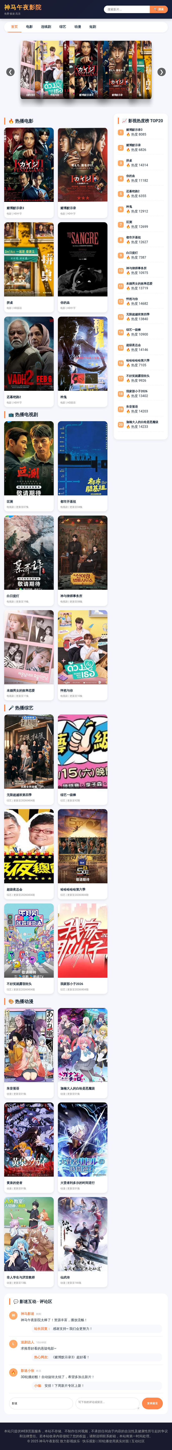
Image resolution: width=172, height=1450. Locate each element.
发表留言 (152, 1403)
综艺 (62, 27)
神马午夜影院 (23, 7)
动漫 (77, 27)
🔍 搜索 (159, 9)
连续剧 (46, 27)
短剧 (92, 27)
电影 (29, 27)
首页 (14, 27)
